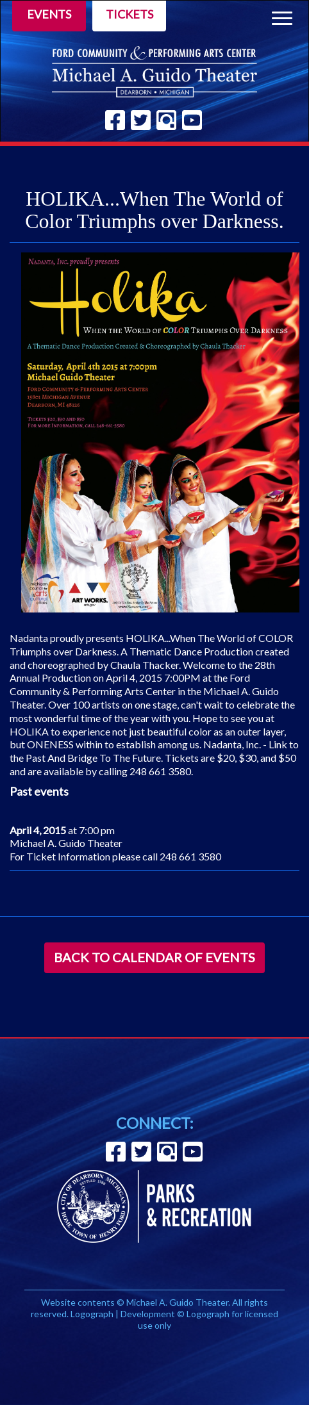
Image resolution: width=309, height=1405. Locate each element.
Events (49, 14)
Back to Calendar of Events (154, 957)
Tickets (129, 14)
